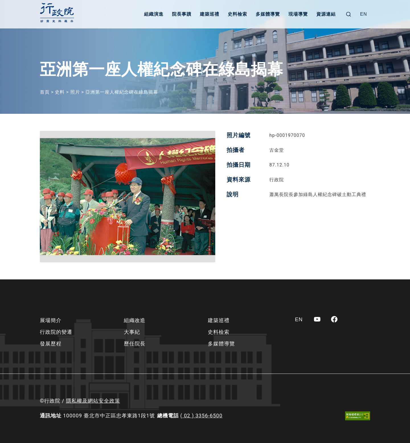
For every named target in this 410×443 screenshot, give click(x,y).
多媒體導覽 (268, 14)
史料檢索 (237, 14)
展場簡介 (51, 320)
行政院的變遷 (56, 332)
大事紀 (132, 332)
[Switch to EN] (363, 14)
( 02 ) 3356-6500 (201, 416)
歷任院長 (134, 344)
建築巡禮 (209, 14)
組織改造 (134, 320)
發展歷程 (51, 344)
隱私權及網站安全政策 (93, 401)
